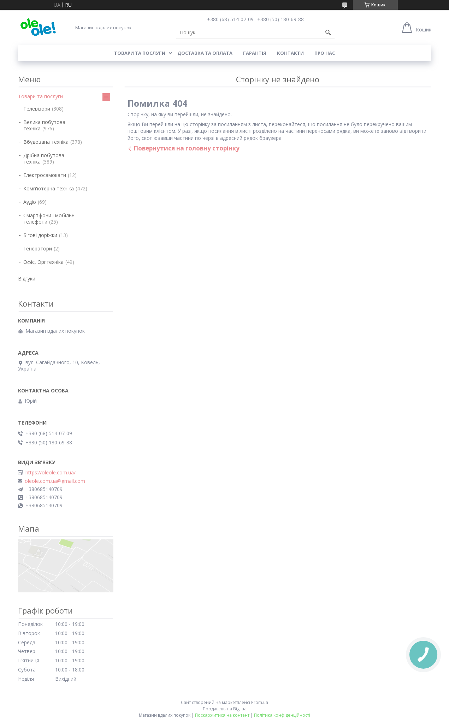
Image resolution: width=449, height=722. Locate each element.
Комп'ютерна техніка (48, 188)
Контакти (290, 53)
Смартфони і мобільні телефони (49, 218)
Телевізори (36, 108)
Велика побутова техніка (44, 125)
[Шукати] (328, 32)
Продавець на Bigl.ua (225, 709)
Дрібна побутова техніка (43, 158)
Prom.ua (259, 702)
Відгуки (26, 278)
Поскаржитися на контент (222, 715)
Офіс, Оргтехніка (43, 262)
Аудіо (29, 202)
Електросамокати (44, 175)
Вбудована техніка (46, 141)
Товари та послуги (139, 53)
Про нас (324, 53)
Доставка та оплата (204, 53)
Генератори (37, 248)
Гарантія (254, 53)
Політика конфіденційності (282, 715)
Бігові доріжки (40, 235)
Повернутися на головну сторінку (187, 148)
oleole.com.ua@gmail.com (55, 481)
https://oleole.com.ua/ (50, 472)
